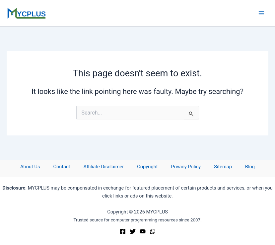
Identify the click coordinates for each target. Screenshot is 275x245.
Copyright (147, 167)
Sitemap (223, 167)
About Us (30, 167)
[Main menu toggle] (261, 13)
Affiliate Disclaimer (103, 167)
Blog (250, 167)
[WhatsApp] (153, 231)
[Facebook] (123, 231)
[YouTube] (143, 231)
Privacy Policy (186, 167)
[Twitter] (133, 231)
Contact (61, 167)
